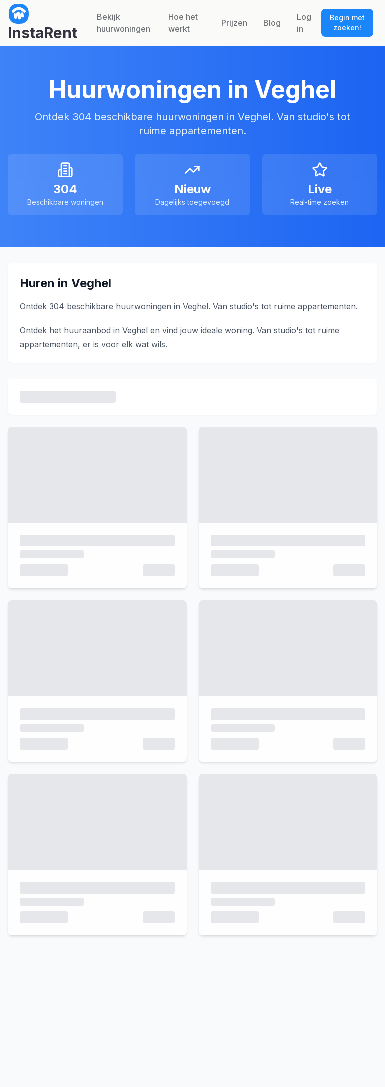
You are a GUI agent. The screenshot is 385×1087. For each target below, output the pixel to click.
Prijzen (234, 23)
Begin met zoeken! (347, 22)
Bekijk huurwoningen (123, 23)
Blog (272, 23)
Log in (304, 23)
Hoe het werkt (183, 23)
